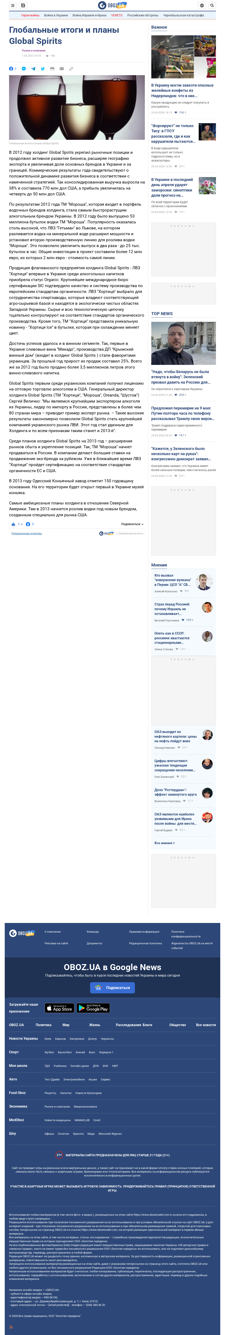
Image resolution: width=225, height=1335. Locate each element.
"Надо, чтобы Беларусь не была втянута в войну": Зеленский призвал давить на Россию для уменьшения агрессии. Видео (180, 377)
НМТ (115, 1065)
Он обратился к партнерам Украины (177, 389)
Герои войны (30, 15)
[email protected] (58, 1305)
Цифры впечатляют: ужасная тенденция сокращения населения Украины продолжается (174, 766)
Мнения (159, 565)
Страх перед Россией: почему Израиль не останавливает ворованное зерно (172, 609)
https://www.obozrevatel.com (151, 1214)
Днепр (92, 1038)
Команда (93, 931)
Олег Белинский (164, 776)
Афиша (49, 1133)
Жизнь (94, 1025)
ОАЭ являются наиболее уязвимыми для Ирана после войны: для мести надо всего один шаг (174, 819)
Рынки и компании (33, 50)
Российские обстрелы (142, 15)
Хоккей (80, 1052)
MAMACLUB (82, 1120)
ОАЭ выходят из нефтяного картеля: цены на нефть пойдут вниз (176, 736)
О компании (53, 931)
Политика (44, 1025)
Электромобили (74, 1079)
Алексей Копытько (166, 591)
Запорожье (77, 1038)
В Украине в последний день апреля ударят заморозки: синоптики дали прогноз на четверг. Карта (172, 187)
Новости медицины (58, 1120)
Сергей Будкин (163, 830)
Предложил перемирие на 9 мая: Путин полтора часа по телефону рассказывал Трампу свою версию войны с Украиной (183, 413)
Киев (48, 1038)
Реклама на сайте (56, 943)
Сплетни (63, 1133)
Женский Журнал (110, 1133)
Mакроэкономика (85, 1106)
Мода (91, 1133)
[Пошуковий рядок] (212, 5)
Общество (177, 1025)
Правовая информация (144, 931)
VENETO (117, 15)
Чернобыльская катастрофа (183, 15)
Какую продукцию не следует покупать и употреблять (180, 104)
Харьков (60, 1038)
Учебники (60, 1065)
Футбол (49, 1052)
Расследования (128, 1025)
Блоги (147, 1025)
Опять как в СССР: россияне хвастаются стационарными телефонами (172, 638)
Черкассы (107, 1038)
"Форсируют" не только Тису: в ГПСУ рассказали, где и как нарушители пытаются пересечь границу (172, 133)
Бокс (92, 1052)
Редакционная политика (27, 533)
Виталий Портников (167, 620)
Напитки (66, 1093)
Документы (94, 943)
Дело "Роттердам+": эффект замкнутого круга (176, 792)
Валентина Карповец (167, 801)
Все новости (206, 1025)
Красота (78, 1133)
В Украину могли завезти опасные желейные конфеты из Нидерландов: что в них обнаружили (182, 90)
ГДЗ (47, 1065)
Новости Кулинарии (88, 1093)
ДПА (96, 1065)
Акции (93, 1079)
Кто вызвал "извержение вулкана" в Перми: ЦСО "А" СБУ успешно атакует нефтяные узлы (173, 580)
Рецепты (50, 1093)
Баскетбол (65, 1052)
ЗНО (105, 1065)
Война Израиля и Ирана (89, 15)
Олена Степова (164, 649)
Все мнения (163, 843)
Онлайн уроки (79, 1065)
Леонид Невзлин (165, 747)
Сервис (105, 1079)
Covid (96, 1120)
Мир (65, 1025)
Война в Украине (56, 15)
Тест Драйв (52, 1079)
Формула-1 (106, 1052)
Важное (159, 27)
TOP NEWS (162, 313)
